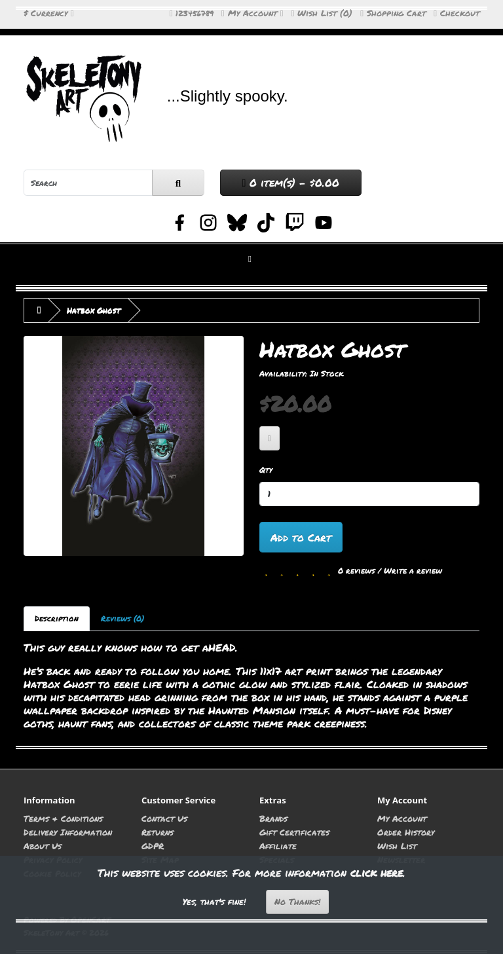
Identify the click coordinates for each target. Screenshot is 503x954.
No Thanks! (297, 902)
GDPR (152, 845)
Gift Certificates (294, 832)
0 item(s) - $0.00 (291, 182)
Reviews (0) (122, 618)
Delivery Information (68, 832)
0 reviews (356, 570)
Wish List (397, 845)
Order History (405, 832)
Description (57, 618)
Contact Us (164, 818)
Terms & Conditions (63, 818)
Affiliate (278, 845)
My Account (401, 818)
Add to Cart (300, 537)
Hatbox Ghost (94, 310)
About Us (43, 845)
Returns (157, 832)
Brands (273, 818)
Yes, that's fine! (214, 902)
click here (376, 872)
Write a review (413, 570)
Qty (265, 469)
